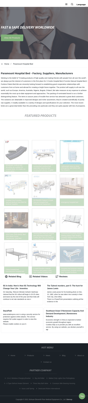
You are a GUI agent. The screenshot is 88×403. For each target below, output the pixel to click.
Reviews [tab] (61, 276)
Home (6, 64)
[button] (66, 4)
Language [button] (81, 4)
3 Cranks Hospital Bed (54, 81)
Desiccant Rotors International (48, 388)
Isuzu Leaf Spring (27, 388)
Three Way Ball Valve (40, 383)
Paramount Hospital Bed (23, 64)
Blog (64, 355)
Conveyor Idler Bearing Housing (63, 383)
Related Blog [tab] (13, 276)
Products (31, 355)
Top (82, 396)
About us (81, 355)
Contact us (48, 362)
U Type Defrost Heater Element (17, 383)
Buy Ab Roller (39, 378)
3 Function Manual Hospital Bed (74, 81)
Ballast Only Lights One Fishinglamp (61, 378)
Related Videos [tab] (38, 276)
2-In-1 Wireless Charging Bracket (18, 378)
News (48, 355)
